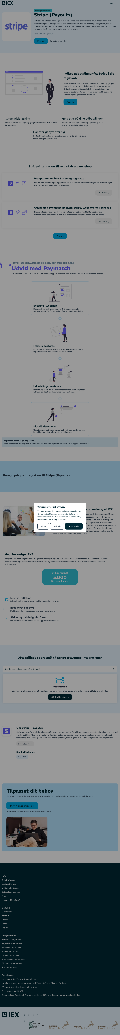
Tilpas (43, 526)
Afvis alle (57, 526)
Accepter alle (74, 526)
